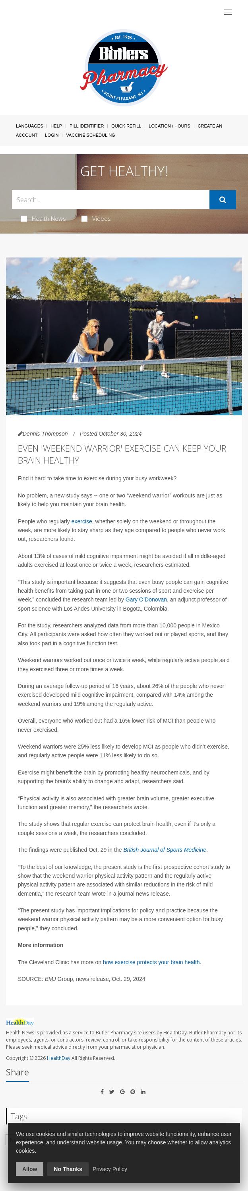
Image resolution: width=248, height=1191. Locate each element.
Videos (96, 218)
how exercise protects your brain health (151, 962)
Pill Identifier (87, 126)
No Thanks (68, 1169)
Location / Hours (169, 126)
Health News (43, 218)
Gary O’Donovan (146, 599)
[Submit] (222, 199)
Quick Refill (126, 126)
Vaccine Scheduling (90, 135)
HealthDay (58, 1058)
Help (56, 126)
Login (51, 135)
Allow (29, 1169)
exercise (82, 521)
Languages (29, 126)
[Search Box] (110, 199)
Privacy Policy (110, 1169)
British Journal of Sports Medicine (164, 850)
